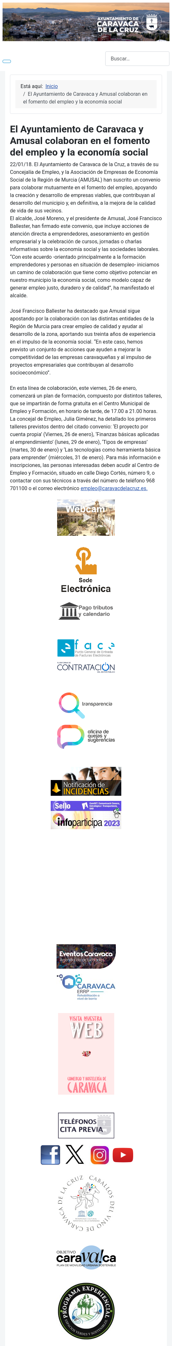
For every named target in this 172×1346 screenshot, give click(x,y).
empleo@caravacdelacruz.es (113, 488)
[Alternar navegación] (7, 61)
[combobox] (137, 58)
